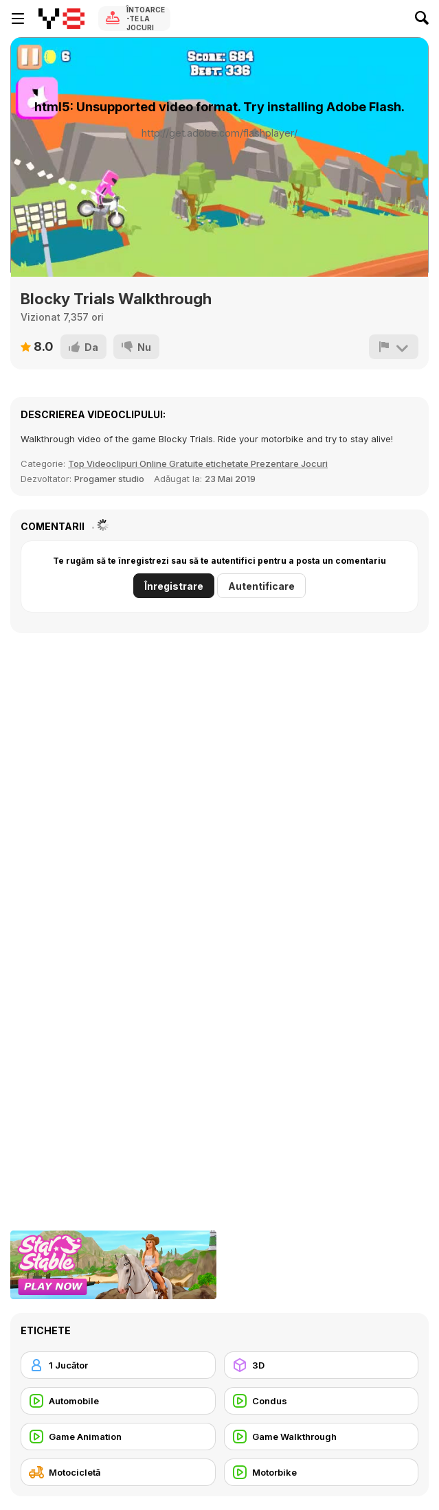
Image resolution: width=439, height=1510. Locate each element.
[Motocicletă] (118, 1472)
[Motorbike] (321, 1472)
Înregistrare (173, 586)
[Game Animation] (118, 1436)
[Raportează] (393, 346)
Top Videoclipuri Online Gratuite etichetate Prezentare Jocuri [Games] (198, 463)
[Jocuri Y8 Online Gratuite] (61, 18)
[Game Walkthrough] (321, 1436)
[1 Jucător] (118, 1365)
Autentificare (261, 586)
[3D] (321, 1365)
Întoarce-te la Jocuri (145, 18)
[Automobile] (118, 1401)
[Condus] (321, 1401)
